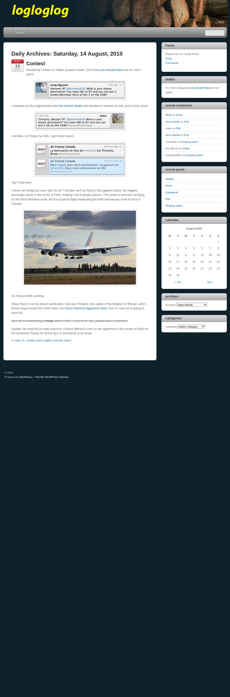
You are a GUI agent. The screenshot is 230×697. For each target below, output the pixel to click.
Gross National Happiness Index (86, 308)
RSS (221, 22)
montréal (58, 340)
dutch (39, 340)
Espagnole (172, 192)
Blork (169, 114)
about (20, 32)
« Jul (178, 281)
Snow (179, 114)
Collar (186, 148)
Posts (169, 58)
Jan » (210, 281)
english (48, 340)
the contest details (70, 106)
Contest (35, 63)
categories (172, 326)
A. (24, 340)
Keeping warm (189, 141)
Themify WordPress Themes (51, 376)
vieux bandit (173, 121)
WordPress (25, 376)
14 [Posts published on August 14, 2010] (210, 254)
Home (8, 32)
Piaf (186, 121)
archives (170, 304)
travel (67, 340)
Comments (172, 62)
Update (170, 178)
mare (18, 340)
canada (30, 340)
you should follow (111, 70)
